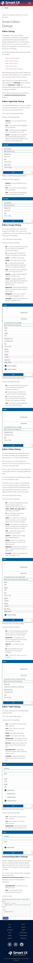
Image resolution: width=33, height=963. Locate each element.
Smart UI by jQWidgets (10, 958)
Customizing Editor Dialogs (13, 69)
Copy (5, 918)
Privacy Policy (23, 935)
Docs (5, 8)
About (23, 929)
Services (10, 938)
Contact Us (23, 938)
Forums (23, 927)
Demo (9, 927)
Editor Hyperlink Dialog (12, 58)
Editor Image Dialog (11, 61)
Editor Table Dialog (11, 66)
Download (9, 929)
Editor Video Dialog (11, 63)
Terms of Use (23, 932)
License (9, 935)
